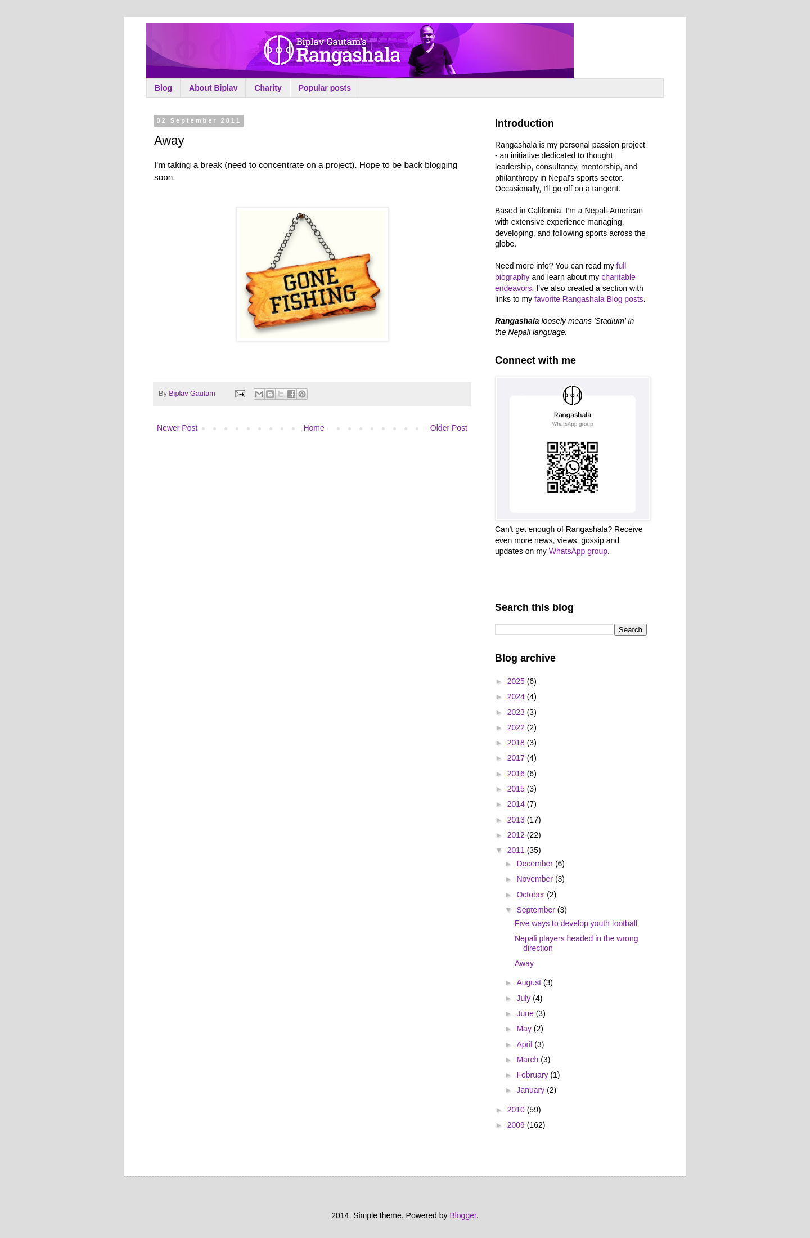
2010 (517, 1109)
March (528, 1059)
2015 (517, 788)
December (535, 863)
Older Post (448, 427)
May (524, 1028)
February (533, 1074)
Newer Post (177, 427)
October (531, 894)
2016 (517, 773)
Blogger (462, 1215)
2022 (517, 727)
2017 (517, 757)
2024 (517, 696)
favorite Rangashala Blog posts (589, 298)
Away (524, 963)
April (525, 1044)
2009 (517, 1124)
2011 (517, 850)
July (524, 998)
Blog (163, 87)
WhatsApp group (578, 551)
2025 (517, 681)
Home (313, 427)
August (529, 982)
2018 (517, 742)
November (535, 878)
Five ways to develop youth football (576, 923)
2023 (517, 712)
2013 (517, 819)
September (536, 909)
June (526, 1013)
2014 (517, 803)
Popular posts (325, 87)
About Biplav (213, 87)
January (531, 1089)
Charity (267, 87)
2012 (517, 834)
